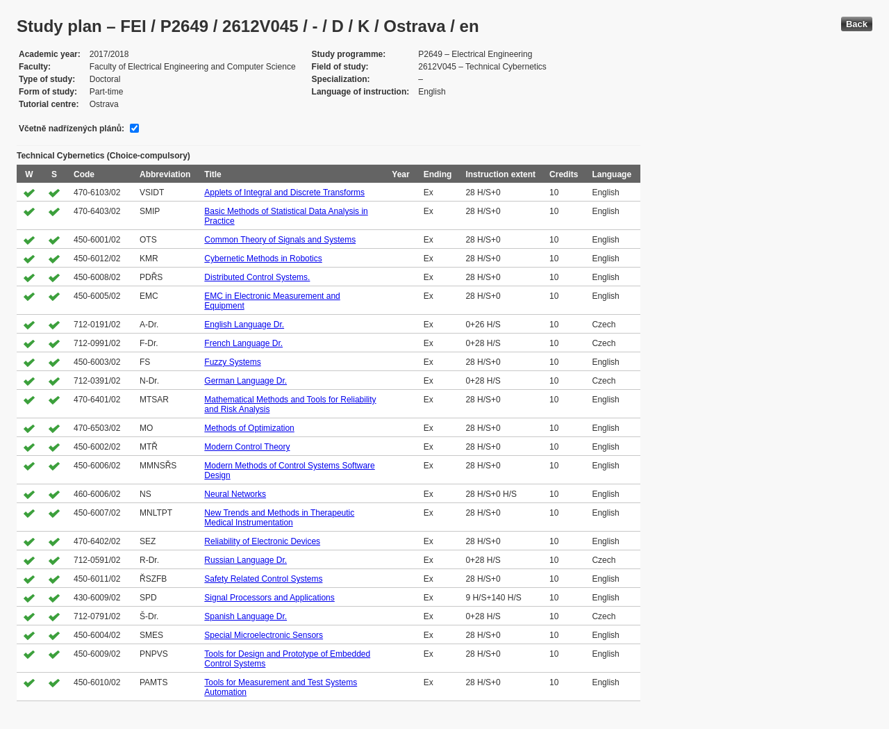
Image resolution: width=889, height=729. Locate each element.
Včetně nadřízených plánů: (71, 128)
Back (856, 24)
